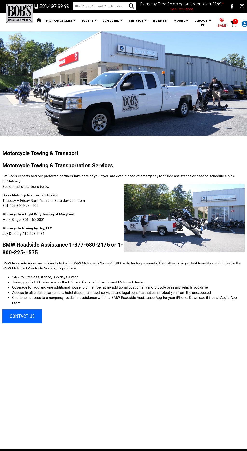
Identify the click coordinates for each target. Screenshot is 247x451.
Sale (222, 22)
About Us (201, 23)
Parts (88, 20)
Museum (181, 20)
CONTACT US (22, 316)
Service (136, 20)
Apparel (111, 20)
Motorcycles (59, 20)
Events (160, 20)
